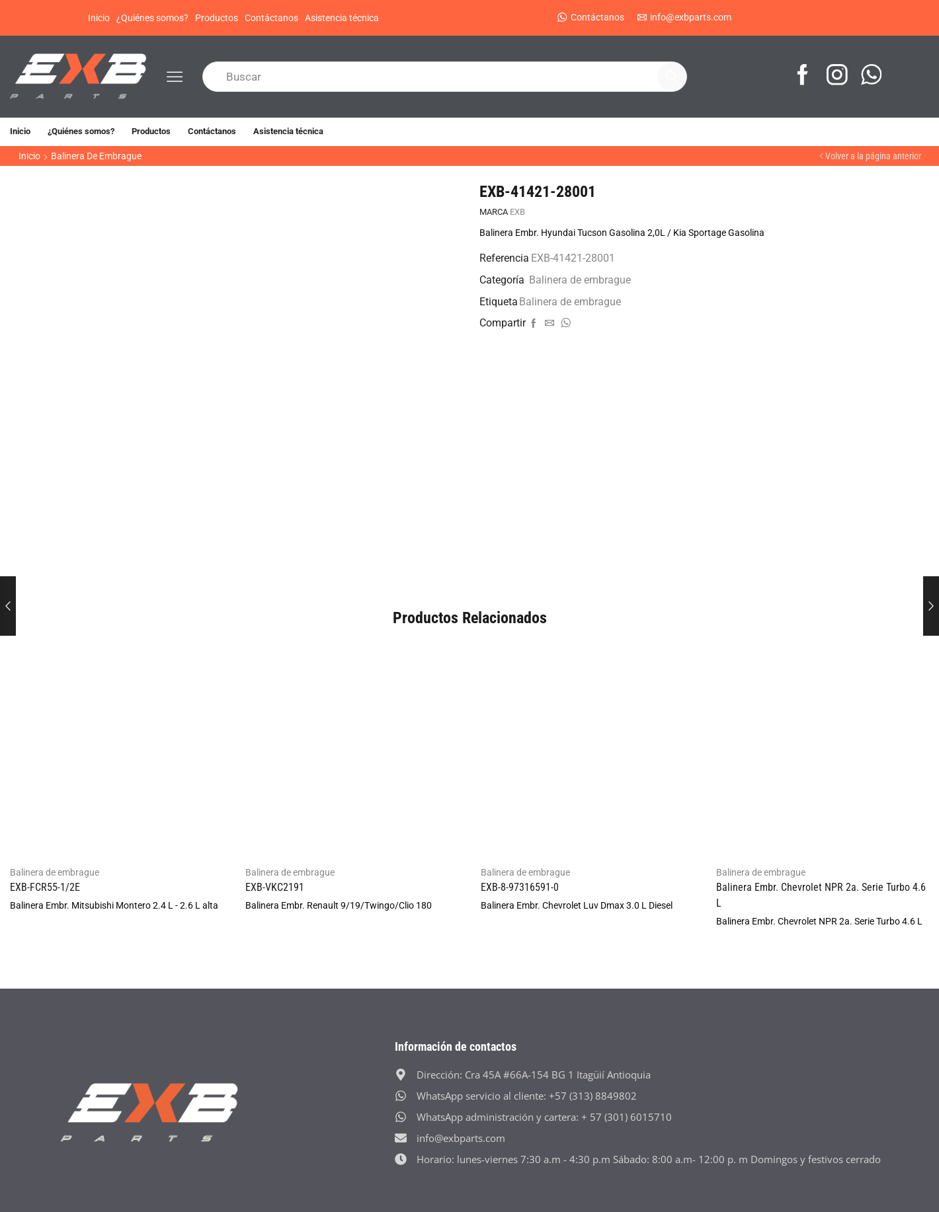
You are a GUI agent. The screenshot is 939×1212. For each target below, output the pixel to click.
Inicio (99, 18)
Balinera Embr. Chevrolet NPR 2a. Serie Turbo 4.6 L (821, 895)
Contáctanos (271, 18)
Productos (216, 18)
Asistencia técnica (342, 18)
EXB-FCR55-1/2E (45, 887)
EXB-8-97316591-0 (520, 887)
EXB (517, 212)
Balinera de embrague (96, 156)
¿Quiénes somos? (152, 18)
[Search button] (671, 76)
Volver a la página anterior (873, 156)
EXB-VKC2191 (274, 887)
